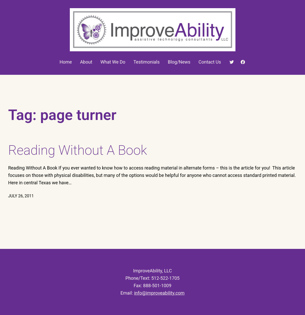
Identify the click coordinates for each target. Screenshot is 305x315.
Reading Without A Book (77, 150)
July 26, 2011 (21, 195)
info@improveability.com (159, 293)
